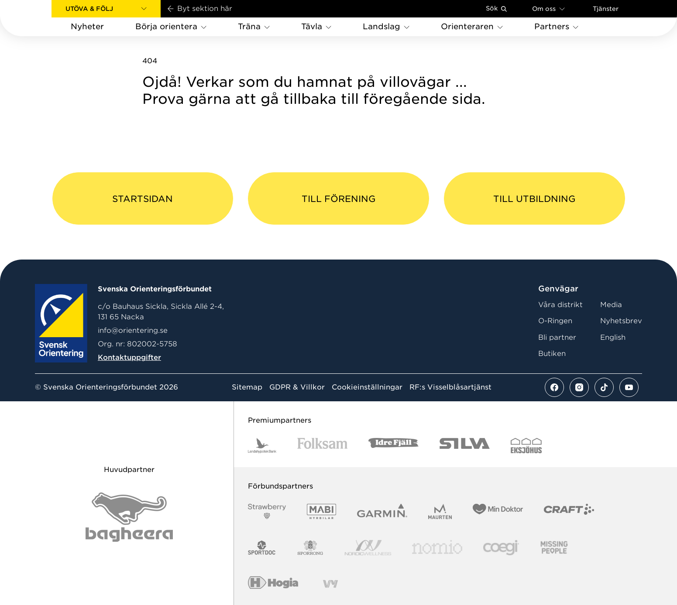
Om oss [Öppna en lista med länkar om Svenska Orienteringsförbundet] (548, 8)
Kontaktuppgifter (129, 357)
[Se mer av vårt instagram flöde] (579, 387)
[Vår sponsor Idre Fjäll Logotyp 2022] (393, 445)
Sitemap (247, 387)
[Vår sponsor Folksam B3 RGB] (322, 445)
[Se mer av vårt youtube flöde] (629, 387)
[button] (106, 8)
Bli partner (557, 337)
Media (611, 305)
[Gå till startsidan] (40, 18)
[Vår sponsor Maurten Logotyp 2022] (440, 511)
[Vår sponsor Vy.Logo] (330, 583)
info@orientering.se (133, 330)
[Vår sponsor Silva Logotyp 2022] (465, 445)
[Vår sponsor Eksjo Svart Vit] (526, 445)
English (612, 337)
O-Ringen (555, 321)
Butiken (552, 353)
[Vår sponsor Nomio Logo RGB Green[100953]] (437, 547)
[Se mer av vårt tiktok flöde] (604, 387)
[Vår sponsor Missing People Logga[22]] (554, 547)
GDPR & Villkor (297, 387)
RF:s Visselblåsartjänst (450, 387)
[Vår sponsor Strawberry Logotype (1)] (267, 511)
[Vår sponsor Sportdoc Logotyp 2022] (262, 547)
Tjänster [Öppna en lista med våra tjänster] (606, 8)
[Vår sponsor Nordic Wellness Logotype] (368, 547)
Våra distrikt (560, 305)
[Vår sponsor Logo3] (501, 547)
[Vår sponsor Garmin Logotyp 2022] (382, 511)
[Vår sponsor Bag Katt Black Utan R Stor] (129, 517)
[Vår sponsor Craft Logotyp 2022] (569, 511)
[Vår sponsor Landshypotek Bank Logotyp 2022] (262, 445)
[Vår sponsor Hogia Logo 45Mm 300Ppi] (273, 583)
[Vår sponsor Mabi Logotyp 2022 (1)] (321, 511)
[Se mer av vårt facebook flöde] (554, 387)
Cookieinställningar (367, 387)
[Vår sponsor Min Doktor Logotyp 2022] (498, 511)
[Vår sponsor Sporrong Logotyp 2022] (310, 547)
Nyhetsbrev (621, 321)
